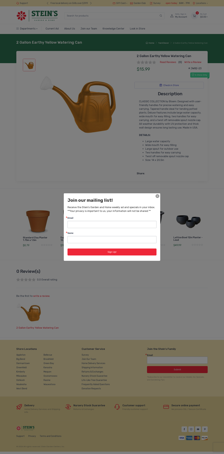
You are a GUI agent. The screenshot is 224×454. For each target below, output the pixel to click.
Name (70, 233)
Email (70, 218)
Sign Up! (112, 252)
